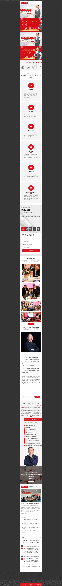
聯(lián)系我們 (28, 564)
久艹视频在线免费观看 (48, 581)
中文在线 (17, 585)
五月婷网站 (44, 582)
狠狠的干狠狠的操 (16, 580)
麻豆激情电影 (29, 579)
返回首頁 (34, 564)
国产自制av (3, 579)
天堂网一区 (13, 579)
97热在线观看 (33, 582)
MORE (38, 537)
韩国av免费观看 (54, 582)
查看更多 (31, 324)
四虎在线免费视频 (41, 580)
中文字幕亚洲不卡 (27, 578)
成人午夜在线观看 (48, 580)
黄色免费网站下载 (11, 581)
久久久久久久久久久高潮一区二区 (21, 579)
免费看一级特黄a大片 (54, 578)
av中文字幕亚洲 (43, 579)
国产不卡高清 (48, 579)
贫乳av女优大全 (33, 578)
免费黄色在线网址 (9, 578)
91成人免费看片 (54, 580)
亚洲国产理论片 (22, 580)
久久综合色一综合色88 (12, 583)
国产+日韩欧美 (14, 578)
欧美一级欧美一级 (28, 580)
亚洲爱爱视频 (6, 580)
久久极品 (38, 578)
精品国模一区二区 (35, 580)
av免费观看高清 (20, 582)
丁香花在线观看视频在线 (7, 584)
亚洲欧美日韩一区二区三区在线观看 (38, 581)
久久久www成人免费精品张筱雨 (45, 578)
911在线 (18, 583)
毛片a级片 (38, 579)
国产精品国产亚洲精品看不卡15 (26, 581)
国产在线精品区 (56, 583)
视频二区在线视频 (55, 581)
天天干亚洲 (5, 581)
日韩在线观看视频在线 (53, 584)
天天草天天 (34, 579)
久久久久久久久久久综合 (49, 583)
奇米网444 (11, 580)
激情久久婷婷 (14, 584)
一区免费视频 (48, 582)
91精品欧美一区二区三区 (13, 582)
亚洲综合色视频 (8, 579)
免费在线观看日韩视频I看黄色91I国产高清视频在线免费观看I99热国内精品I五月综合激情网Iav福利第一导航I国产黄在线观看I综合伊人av (22, 0)
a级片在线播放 (39, 582)
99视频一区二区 (13, 585)
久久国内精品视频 (21, 578)
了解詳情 (24, 220)
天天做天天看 (46, 584)
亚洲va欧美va (53, 579)
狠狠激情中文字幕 (17, 581)
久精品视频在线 (7, 585)
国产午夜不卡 (6, 583)
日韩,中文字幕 (6, 582)
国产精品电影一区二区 (27, 582)
